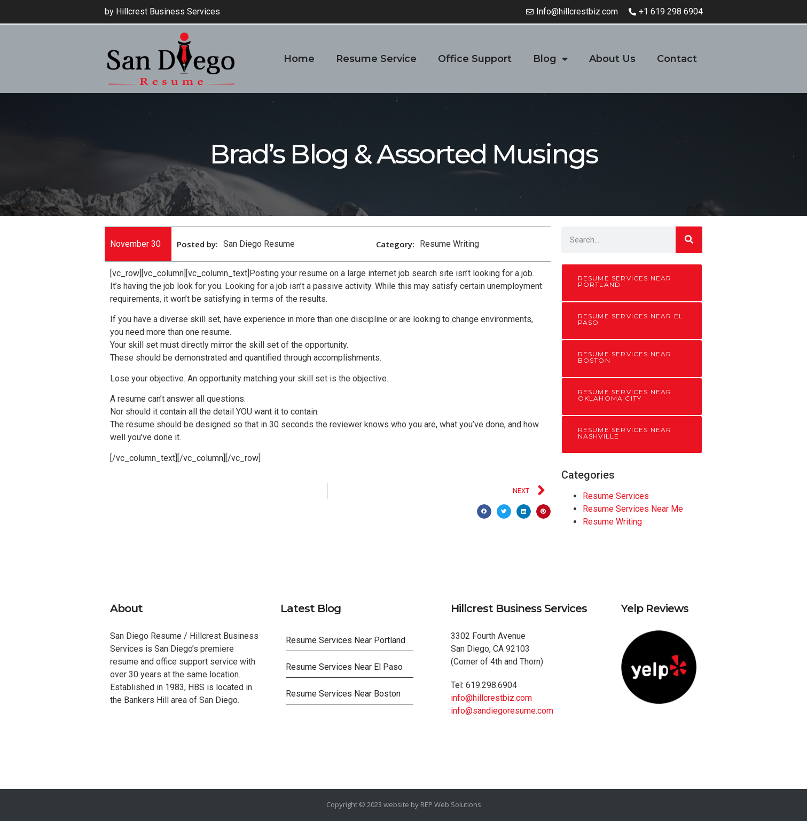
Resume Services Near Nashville (625, 433)
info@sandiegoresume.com (502, 711)
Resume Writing (612, 522)
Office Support (475, 59)
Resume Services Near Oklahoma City (625, 395)
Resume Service (376, 59)
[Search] (689, 239)
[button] (484, 511)
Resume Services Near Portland (625, 281)
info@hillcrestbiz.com (491, 698)
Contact (677, 59)
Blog (550, 59)
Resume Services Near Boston (625, 357)
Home (299, 59)
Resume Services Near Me (633, 509)
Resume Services (616, 496)
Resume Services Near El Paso (631, 319)
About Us (612, 59)
